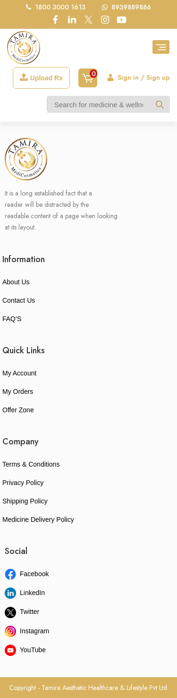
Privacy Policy (22, 482)
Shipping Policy (25, 501)
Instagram (27, 631)
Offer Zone (18, 410)
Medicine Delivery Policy (38, 519)
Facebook (27, 574)
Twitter (22, 611)
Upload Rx (41, 77)
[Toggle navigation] (160, 47)
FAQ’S (11, 319)
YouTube (25, 650)
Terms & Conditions (30, 464)
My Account (19, 373)
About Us (16, 282)
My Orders (17, 391)
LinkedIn (25, 592)
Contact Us (18, 300)
